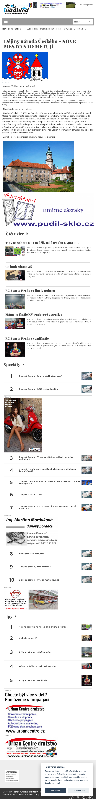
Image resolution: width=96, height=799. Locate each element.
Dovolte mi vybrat (52, 783)
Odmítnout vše (78, 790)
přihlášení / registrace (84, 5)
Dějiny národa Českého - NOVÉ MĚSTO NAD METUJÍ (63, 28)
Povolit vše (55, 790)
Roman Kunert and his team (25, 791)
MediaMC (33, 794)
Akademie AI (20, 794)
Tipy (36, 28)
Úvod (29, 28)
